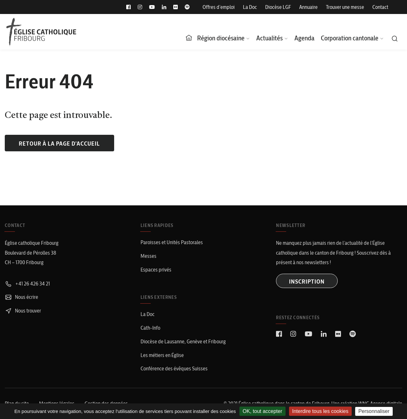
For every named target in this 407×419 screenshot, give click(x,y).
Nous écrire (21, 297)
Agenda (304, 38)
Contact (380, 7)
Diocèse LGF (278, 7)
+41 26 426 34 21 (27, 283)
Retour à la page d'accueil (59, 143)
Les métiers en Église (162, 355)
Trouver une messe (345, 7)
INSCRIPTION (307, 281)
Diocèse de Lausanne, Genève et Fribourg (183, 341)
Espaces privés (156, 269)
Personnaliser (374, 411)
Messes (148, 256)
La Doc (250, 7)
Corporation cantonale (349, 38)
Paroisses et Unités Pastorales (172, 242)
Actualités (269, 38)
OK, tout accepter (262, 411)
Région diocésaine (221, 38)
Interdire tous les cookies (320, 411)
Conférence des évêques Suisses (174, 368)
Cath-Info (150, 328)
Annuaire (308, 7)
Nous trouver (23, 310)
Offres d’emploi (219, 7)
